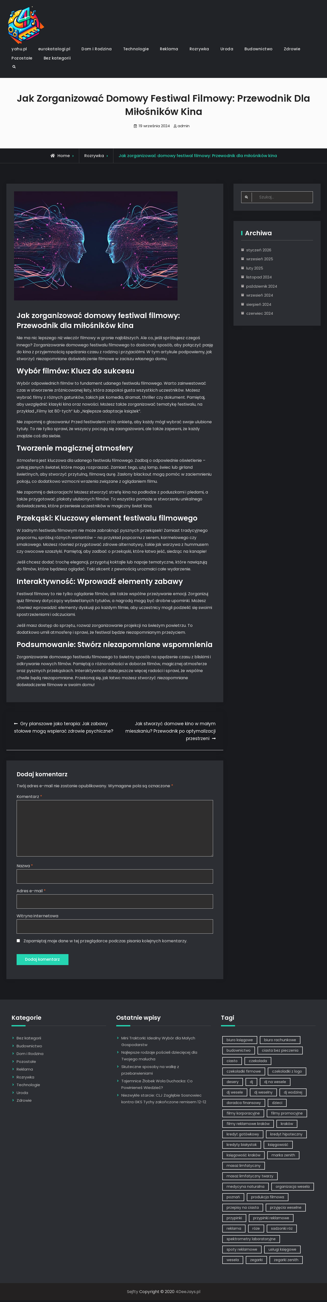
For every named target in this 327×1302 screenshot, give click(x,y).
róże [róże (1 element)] (256, 1230)
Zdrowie (292, 49)
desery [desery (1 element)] (233, 1083)
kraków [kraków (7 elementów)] (287, 1125)
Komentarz (29, 797)
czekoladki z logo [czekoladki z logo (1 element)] (287, 1073)
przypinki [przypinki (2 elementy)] (234, 1219)
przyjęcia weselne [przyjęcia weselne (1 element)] (285, 1209)
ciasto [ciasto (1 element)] (232, 1062)
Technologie (136, 49)
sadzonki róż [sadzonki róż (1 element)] (282, 1230)
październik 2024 (261, 286)
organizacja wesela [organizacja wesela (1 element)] (293, 1188)
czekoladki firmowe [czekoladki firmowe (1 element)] (244, 1073)
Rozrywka (199, 49)
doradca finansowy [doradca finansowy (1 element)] (244, 1104)
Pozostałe (21, 58)
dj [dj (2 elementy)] (251, 1083)
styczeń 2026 (258, 250)
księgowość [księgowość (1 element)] (278, 1146)
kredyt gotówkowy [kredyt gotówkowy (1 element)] (243, 1136)
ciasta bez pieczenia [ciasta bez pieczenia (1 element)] (280, 1052)
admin (184, 125)
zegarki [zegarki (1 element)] (256, 1261)
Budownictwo (258, 49)
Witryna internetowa (37, 917)
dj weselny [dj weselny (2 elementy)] (263, 1094)
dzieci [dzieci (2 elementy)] (277, 1104)
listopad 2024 (259, 277)
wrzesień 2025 (259, 259)
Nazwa (25, 867)
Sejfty (132, 1293)
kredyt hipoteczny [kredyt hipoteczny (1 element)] (286, 1136)
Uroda (226, 49)
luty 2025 (254, 268)
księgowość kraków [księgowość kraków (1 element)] (243, 1156)
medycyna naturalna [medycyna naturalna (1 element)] (245, 1188)
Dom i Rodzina (96, 49)
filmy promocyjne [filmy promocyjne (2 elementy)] (287, 1115)
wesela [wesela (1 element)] (233, 1261)
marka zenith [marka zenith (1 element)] (283, 1156)
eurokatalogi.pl (54, 49)
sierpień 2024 (258, 304)
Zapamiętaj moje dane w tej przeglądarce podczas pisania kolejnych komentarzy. (105, 942)
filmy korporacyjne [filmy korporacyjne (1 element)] (243, 1115)
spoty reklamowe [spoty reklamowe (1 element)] (242, 1251)
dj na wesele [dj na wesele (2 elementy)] (275, 1083)
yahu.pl (19, 49)
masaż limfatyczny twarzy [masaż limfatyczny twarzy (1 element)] (250, 1177)
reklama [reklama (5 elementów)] (234, 1230)
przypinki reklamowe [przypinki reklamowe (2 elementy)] (271, 1219)
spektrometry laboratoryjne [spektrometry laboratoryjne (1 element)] (251, 1240)
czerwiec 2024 (259, 313)
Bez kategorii (57, 58)
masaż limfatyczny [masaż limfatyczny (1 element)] (244, 1167)
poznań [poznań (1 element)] (233, 1198)
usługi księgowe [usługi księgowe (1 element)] (282, 1251)
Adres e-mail (31, 892)
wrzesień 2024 (259, 295)
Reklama (169, 49)
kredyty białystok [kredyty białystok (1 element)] (242, 1146)
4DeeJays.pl (188, 1293)
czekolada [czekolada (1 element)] (258, 1062)
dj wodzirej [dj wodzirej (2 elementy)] (293, 1094)
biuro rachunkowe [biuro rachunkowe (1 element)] (280, 1041)
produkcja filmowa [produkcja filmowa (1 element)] (267, 1198)
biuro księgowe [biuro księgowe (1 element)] (240, 1041)
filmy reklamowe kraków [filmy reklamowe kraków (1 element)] (248, 1125)
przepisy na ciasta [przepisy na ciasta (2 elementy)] (243, 1209)
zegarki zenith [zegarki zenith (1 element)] (286, 1261)
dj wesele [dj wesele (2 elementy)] (235, 1094)
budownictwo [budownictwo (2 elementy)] (239, 1052)
